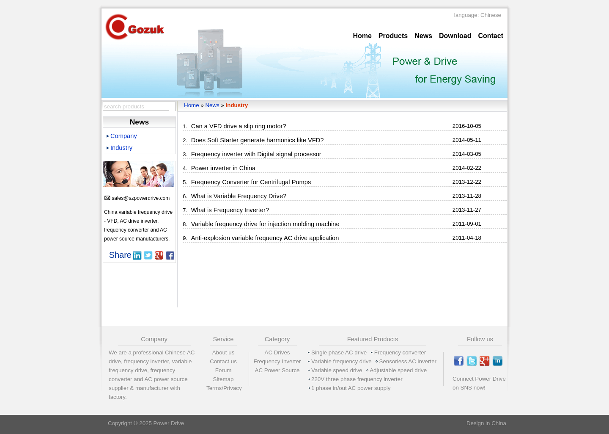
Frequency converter (400, 352)
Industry (237, 105)
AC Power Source (277, 370)
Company (123, 136)
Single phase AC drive (339, 352)
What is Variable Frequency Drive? (238, 196)
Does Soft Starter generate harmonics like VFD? (257, 140)
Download (455, 35)
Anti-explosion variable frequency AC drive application (265, 238)
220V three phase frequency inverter (357, 379)
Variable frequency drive (341, 361)
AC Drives (277, 352)
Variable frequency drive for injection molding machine (265, 224)
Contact (490, 35)
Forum (223, 370)
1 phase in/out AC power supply (350, 388)
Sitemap (223, 379)
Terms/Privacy (224, 388)
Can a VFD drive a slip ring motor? (238, 126)
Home (362, 35)
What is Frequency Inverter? (230, 210)
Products (393, 35)
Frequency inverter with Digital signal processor (256, 154)
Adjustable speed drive (398, 370)
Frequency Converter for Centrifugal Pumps (251, 182)
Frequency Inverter (277, 361)
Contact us (223, 361)
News (423, 35)
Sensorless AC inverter (407, 361)
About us (223, 352)
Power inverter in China (223, 168)
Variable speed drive (336, 370)
